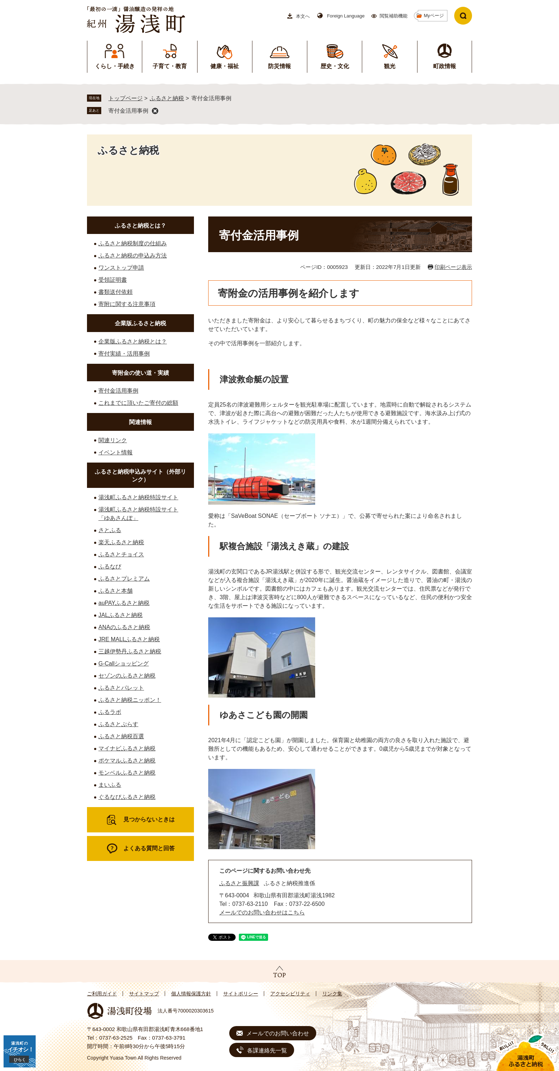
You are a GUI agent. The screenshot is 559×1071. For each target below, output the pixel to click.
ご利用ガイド (102, 993)
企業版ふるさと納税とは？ (132, 341)
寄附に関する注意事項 (126, 304)
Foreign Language (346, 16)
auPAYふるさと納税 (123, 603)
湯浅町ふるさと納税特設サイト (138, 497)
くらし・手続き (115, 66)
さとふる (109, 530)
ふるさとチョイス (121, 554)
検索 (463, 16)
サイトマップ (144, 993)
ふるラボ (109, 712)
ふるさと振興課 (239, 883)
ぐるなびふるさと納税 (126, 797)
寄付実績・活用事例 (124, 354)
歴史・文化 (334, 66)
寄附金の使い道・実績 (140, 373)
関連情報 (140, 422)
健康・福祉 (224, 66)
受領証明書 (112, 280)
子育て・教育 (170, 66)
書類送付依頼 (115, 292)
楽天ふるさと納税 (121, 542)
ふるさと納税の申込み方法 (132, 256)
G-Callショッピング (123, 664)
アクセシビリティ (290, 993)
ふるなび (109, 566)
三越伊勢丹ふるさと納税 (129, 651)
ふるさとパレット (121, 688)
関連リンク (112, 440)
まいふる (109, 785)
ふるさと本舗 (115, 591)
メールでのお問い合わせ (277, 1033)
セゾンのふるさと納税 (126, 676)
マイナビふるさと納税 (126, 748)
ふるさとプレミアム (124, 579)
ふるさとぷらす (118, 724)
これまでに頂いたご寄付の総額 (138, 403)
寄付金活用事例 (128, 111)
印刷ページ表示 (453, 267)
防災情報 (279, 66)
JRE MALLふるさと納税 (129, 639)
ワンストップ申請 (121, 268)
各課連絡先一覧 (267, 1050)
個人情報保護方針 (191, 993)
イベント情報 (115, 452)
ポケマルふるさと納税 (126, 761)
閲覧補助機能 (393, 16)
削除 (155, 111)
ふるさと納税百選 (121, 736)
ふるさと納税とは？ (140, 226)
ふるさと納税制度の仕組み (132, 243)
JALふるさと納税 (120, 615)
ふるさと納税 (167, 98)
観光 (389, 66)
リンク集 (332, 993)
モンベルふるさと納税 (126, 773)
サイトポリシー (240, 993)
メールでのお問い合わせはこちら (262, 912)
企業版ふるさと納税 (140, 323)
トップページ (125, 98)
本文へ (303, 16)
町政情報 (444, 66)
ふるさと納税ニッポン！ (129, 700)
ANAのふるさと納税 (124, 627)
